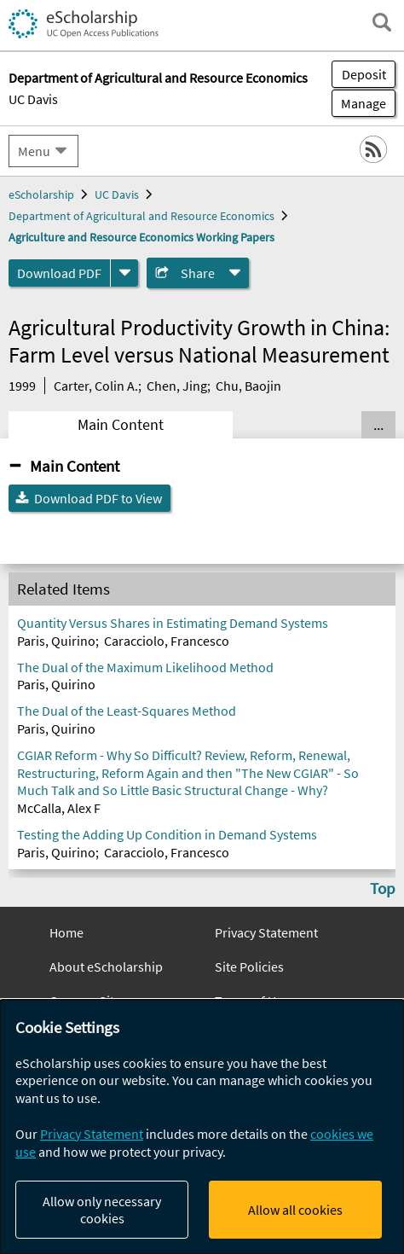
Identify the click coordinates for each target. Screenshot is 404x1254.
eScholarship (41, 194)
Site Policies (249, 966)
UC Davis (33, 98)
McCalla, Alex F (59, 807)
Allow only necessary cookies (102, 1210)
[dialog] (202, 1127)
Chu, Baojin (248, 385)
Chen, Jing (177, 385)
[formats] (124, 273)
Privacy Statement (266, 932)
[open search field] (381, 22)
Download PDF (59, 273)
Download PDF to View (98, 498)
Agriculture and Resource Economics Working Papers (141, 237)
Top (382, 888)
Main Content (121, 424)
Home (66, 932)
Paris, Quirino (56, 640)
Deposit (364, 74)
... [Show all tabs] (378, 424)
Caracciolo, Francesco (166, 640)
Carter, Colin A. (96, 385)
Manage (359, 103)
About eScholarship (106, 966)
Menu (34, 151)
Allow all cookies (295, 1209)
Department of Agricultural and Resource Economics (141, 216)
